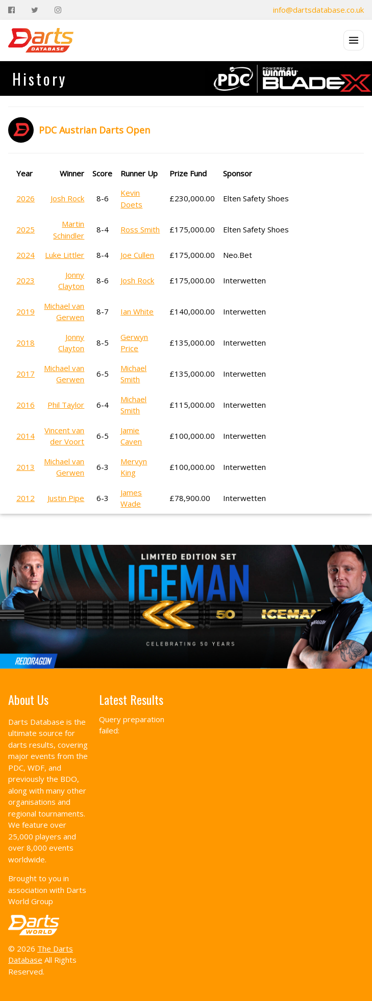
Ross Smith (140, 229)
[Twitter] (34, 10)
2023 (25, 280)
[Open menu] (353, 40)
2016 (25, 405)
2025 (25, 229)
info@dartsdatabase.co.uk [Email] (318, 10)
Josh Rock (67, 198)
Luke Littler (64, 255)
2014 (25, 436)
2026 (25, 198)
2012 (25, 498)
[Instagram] (57, 10)
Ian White (137, 311)
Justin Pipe (65, 498)
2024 (25, 255)
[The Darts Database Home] (40, 40)
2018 (25, 342)
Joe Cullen (137, 255)
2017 (25, 373)
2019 (25, 311)
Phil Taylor (65, 405)
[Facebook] (11, 10)
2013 (25, 467)
